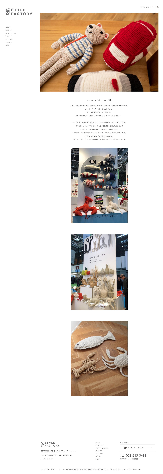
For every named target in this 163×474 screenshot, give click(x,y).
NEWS (8, 45)
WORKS (9, 36)
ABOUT (9, 42)
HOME (8, 27)
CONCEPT (10, 30)
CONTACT (145, 7)
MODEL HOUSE (12, 33)
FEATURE (9, 39)
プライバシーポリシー (49, 469)
